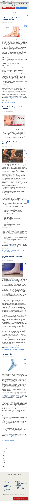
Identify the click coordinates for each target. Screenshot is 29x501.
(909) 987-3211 (24, 3)
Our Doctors (7, 482)
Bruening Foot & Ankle (14, 63)
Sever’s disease (25, 27)
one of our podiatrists (10, 191)
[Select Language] (21, 8)
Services (5, 488)
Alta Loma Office (7, 486)
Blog (5, 490)
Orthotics (14, 282)
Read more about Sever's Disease (9, 104)
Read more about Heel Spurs (8, 442)
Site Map (11, 495)
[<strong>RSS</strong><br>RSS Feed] (27, 17)
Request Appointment (8, 7)
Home (5, 481)
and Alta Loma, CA (17, 99)
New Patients (7, 489)
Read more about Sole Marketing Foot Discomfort (13, 351)
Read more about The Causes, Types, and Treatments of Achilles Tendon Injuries (14, 253)
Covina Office (7, 485)
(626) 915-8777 (10, 3)
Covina (11, 99)
